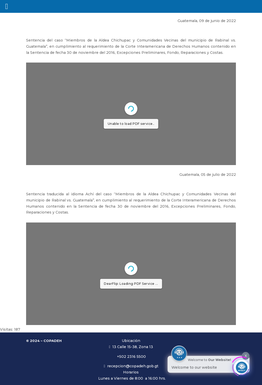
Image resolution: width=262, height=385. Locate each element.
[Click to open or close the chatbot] (241, 366)
